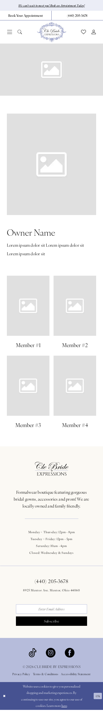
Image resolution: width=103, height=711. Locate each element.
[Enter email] (51, 610)
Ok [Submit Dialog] (98, 697)
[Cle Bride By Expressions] (51, 32)
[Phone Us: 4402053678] (77, 15)
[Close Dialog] (4, 697)
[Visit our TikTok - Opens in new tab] (32, 653)
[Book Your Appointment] (25, 15)
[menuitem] (26, 15)
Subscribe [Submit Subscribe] (51, 622)
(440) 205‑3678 (52, 581)
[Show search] (20, 32)
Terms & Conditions (46, 675)
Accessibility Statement (76, 675)
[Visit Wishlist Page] (83, 32)
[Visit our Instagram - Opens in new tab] (51, 653)
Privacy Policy (21, 675)
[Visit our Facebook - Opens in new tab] (70, 653)
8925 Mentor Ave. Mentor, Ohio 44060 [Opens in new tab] (51, 590)
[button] (9, 32)
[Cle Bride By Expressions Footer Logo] (51, 469)
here (64, 706)
